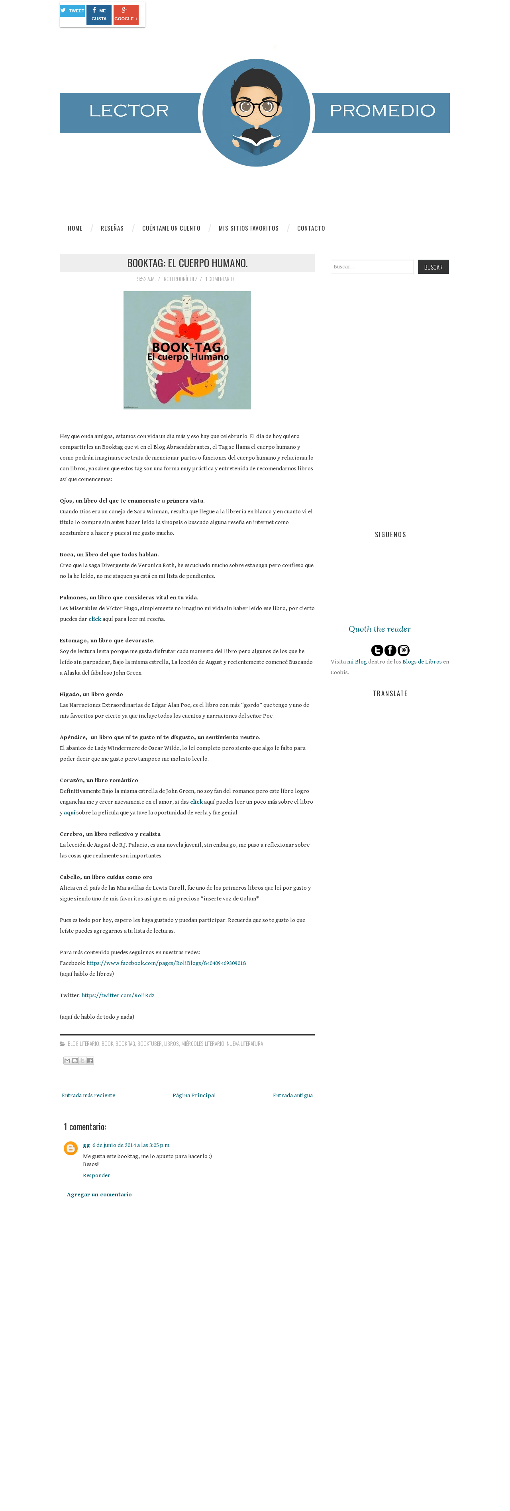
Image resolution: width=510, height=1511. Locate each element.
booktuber (149, 1043)
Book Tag (125, 1043)
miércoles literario (202, 1043)
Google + (125, 14)
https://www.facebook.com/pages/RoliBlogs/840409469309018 (166, 963)
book (107, 1043)
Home (75, 227)
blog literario (83, 1043)
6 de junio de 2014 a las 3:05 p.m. (131, 1145)
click (94, 619)
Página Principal (194, 1095)
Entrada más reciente (88, 1095)
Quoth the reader (380, 629)
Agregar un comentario (99, 1194)
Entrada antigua (293, 1095)
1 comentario (220, 279)
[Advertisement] (119, 1441)
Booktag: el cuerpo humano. (187, 262)
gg (86, 1145)
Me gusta (99, 14)
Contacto (311, 227)
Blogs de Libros (422, 661)
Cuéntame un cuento (171, 227)
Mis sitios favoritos (249, 227)
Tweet (72, 10)
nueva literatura (245, 1043)
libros (171, 1043)
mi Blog (357, 661)
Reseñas (112, 227)
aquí (69, 812)
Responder (96, 1175)
